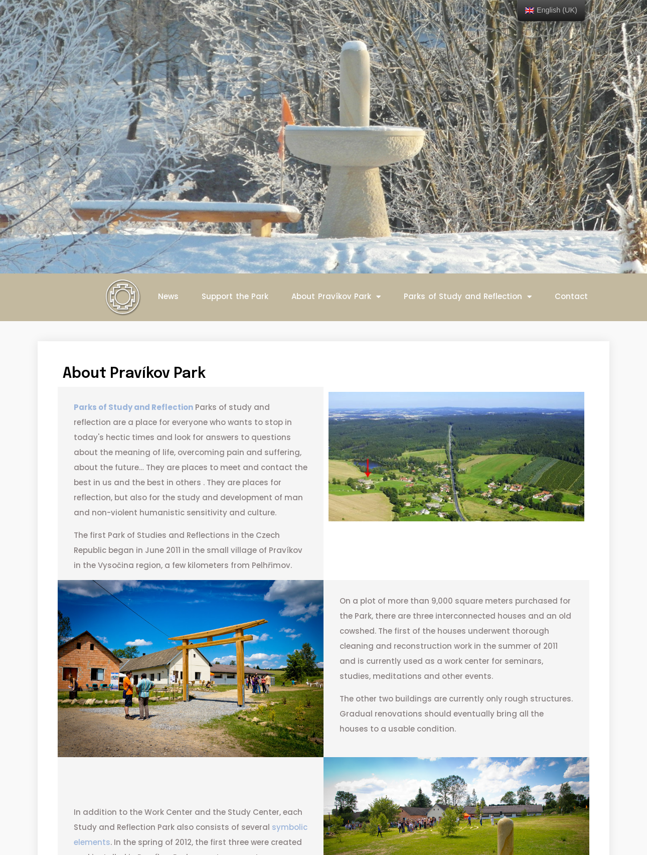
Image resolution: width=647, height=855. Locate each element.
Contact (571, 296)
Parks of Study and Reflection (468, 297)
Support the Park (235, 296)
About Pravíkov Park (336, 297)
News (168, 296)
